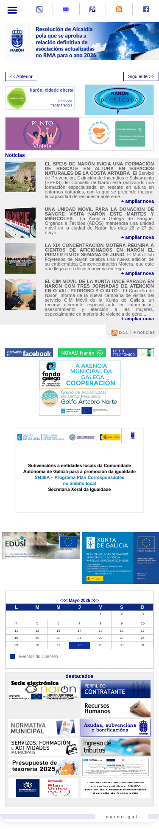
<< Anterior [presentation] (21, 76)
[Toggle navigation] (12, 10)
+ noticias (144, 332)
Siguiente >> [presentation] (141, 76)
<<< (64, 600)
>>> (95, 600)
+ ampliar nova (137, 201)
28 (79, 645)
